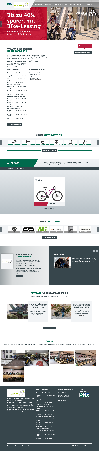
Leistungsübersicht (49, 150)
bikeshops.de (87, 445)
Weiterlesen (38, 317)
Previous (1, 24)
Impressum (35, 445)
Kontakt (89, 4)
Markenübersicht (49, 237)
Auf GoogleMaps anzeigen (82, 52)
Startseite (38, 4)
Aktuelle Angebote (15, 124)
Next (98, 24)
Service (79, 4)
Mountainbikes (20, 168)
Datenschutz (26, 445)
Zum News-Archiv (49, 328)
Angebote (47, 4)
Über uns (72, 4)
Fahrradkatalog (61, 4)
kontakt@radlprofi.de (37, 79)
